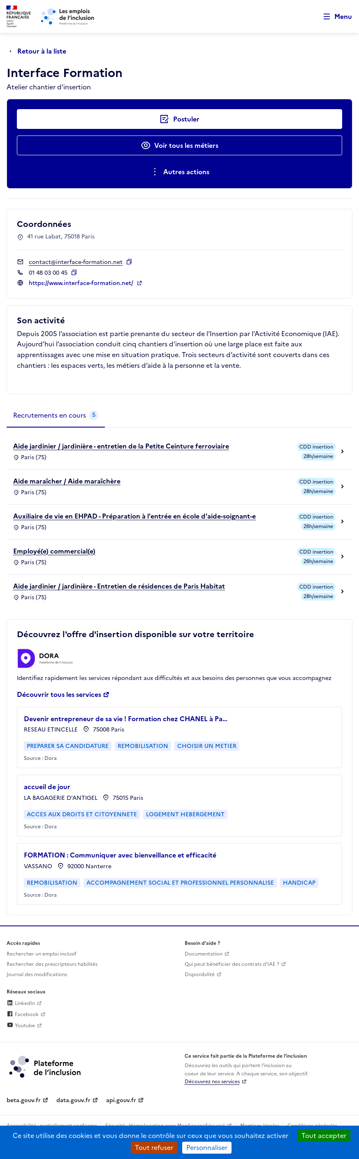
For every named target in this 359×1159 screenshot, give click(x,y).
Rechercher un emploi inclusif (41, 954)
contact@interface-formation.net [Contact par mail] (76, 262)
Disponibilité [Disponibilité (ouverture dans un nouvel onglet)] (200, 974)
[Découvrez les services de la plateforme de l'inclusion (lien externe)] (46, 1066)
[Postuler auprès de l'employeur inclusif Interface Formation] (179, 119)
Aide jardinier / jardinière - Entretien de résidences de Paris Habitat (119, 586)
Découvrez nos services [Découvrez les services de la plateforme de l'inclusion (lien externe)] (212, 1081)
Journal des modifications (37, 974)
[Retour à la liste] (40, 51)
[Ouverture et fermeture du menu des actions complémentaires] (179, 172)
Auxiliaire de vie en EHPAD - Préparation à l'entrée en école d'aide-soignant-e (134, 516)
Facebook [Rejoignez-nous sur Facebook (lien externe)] (23, 1014)
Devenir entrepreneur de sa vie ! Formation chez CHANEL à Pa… (125, 719)
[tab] (56, 415)
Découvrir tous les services (59, 694)
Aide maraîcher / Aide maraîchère (66, 481)
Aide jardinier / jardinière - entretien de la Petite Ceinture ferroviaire (121, 446)
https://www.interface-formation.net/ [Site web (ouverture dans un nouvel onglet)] (82, 283)
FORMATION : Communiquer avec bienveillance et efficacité (120, 855)
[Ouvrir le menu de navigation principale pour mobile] (333, 17)
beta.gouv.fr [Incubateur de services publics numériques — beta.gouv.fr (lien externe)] (24, 1100)
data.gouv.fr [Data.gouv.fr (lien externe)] (73, 1100)
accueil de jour (47, 787)
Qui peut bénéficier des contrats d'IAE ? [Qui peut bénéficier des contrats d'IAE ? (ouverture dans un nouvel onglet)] (232, 964)
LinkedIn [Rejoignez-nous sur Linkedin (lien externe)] (21, 1003)
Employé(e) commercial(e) (54, 551)
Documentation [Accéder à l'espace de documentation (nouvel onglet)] (203, 954)
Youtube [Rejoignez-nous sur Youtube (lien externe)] (21, 1025)
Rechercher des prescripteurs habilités (52, 964)
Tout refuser (154, 1147)
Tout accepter (323, 1135)
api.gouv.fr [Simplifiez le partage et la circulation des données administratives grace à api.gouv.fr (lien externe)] (121, 1100)
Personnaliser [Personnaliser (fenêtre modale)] (206, 1147)
